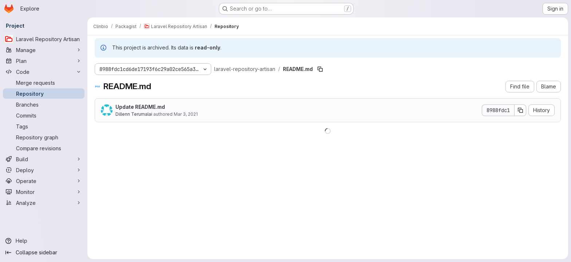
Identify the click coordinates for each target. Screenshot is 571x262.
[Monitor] (43, 192)
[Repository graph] (43, 137)
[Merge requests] (43, 83)
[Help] (43, 241)
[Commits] (43, 115)
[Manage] (43, 50)
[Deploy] (43, 170)
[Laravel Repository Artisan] (43, 39)
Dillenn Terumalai (133, 114)
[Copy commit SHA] (520, 110)
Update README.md (140, 107)
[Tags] (43, 126)
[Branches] (43, 104)
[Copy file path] (320, 69)
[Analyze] (43, 203)
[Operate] (43, 181)
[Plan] (43, 61)
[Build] (43, 159)
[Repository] (43, 93)
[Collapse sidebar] (43, 252)
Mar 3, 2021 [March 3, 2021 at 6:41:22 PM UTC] (186, 114)
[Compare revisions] (43, 148)
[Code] (43, 72)
